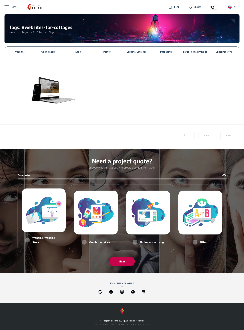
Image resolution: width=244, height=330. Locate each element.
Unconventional (224, 51)
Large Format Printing (195, 51)
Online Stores (49, 51)
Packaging (166, 51)
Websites (20, 51)
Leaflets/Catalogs (136, 51)
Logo (78, 51)
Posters (107, 51)
